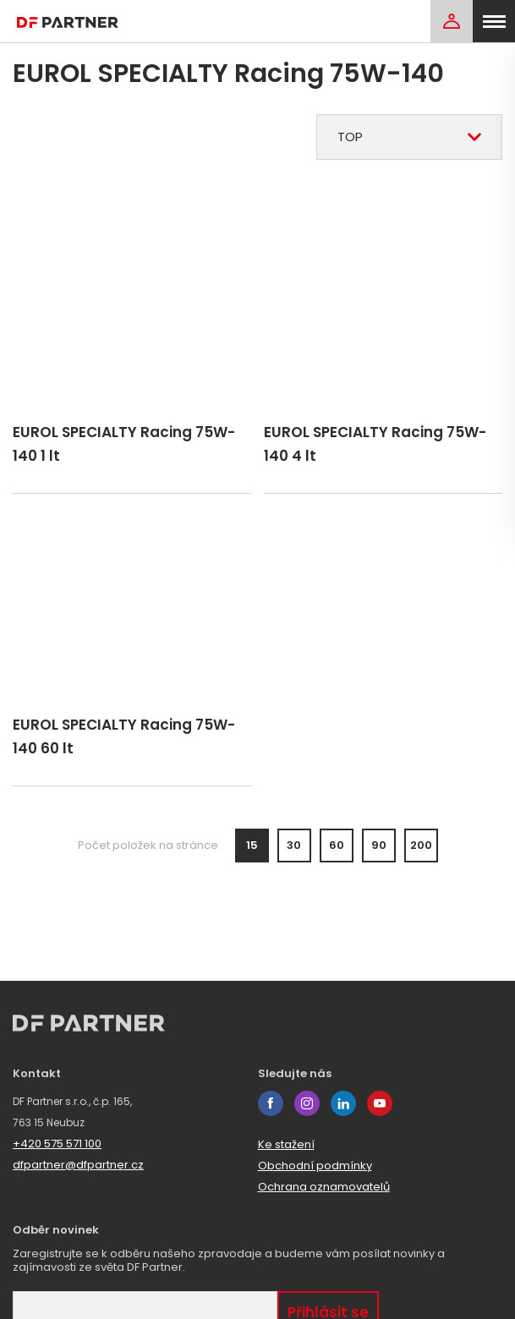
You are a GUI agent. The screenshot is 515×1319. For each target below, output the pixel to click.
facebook (270, 1103)
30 (294, 848)
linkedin (343, 1103)
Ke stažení (286, 1144)
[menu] (494, 21)
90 (378, 848)
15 (252, 848)
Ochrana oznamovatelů (324, 1187)
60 (336, 848)
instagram (307, 1103)
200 (421, 848)
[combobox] (409, 137)
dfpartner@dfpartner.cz (78, 1165)
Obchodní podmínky (315, 1166)
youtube (379, 1103)
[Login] (451, 21)
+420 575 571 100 (57, 1144)
